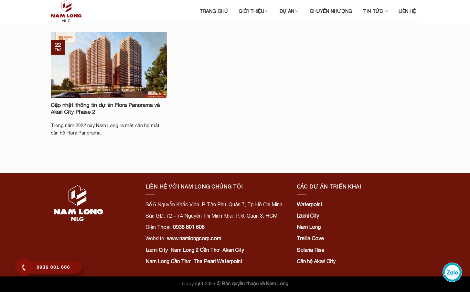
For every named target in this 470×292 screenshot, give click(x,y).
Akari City (233, 250)
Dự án (289, 11)
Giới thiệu (253, 11)
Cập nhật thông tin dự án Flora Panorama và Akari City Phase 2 (105, 108)
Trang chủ (213, 11)
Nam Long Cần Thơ (168, 261)
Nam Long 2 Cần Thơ (195, 250)
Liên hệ (407, 11)
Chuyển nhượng (331, 11)
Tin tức (375, 11)
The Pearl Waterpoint (217, 261)
